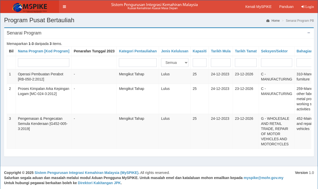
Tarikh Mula (221, 51)
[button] (64, 6)
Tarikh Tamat (246, 51)
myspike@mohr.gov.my (263, 178)
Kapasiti (200, 51)
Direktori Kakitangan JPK (99, 183)
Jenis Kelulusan (174, 51)
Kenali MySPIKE (258, 7)
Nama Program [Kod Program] (43, 51)
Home (273, 20)
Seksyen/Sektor (274, 51)
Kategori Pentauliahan (138, 51)
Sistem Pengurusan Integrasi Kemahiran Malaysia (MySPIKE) (86, 173)
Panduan (286, 7)
